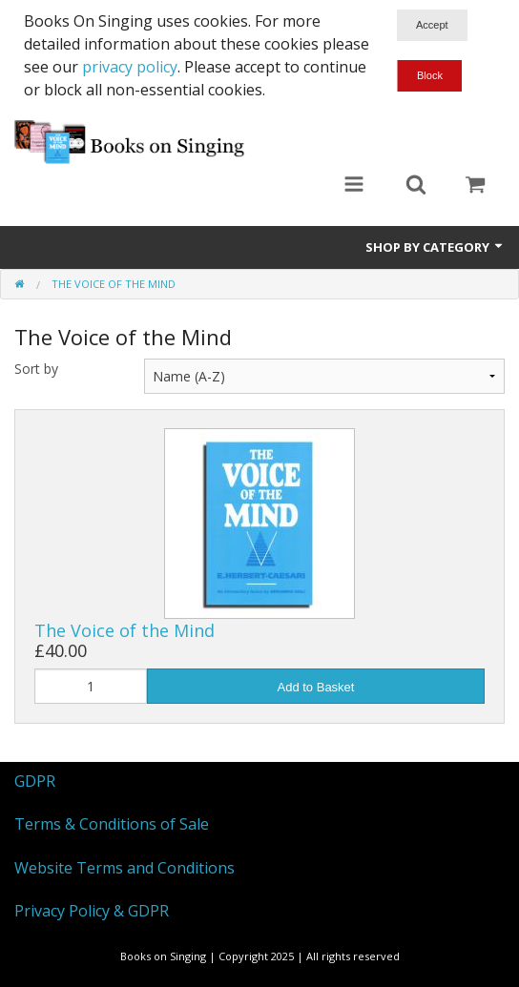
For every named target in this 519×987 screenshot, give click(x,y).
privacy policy (129, 66)
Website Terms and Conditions (124, 867)
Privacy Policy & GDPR (91, 910)
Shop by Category (435, 247)
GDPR (34, 781)
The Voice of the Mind (124, 630)
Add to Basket (316, 687)
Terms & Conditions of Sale (111, 823)
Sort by (36, 369)
